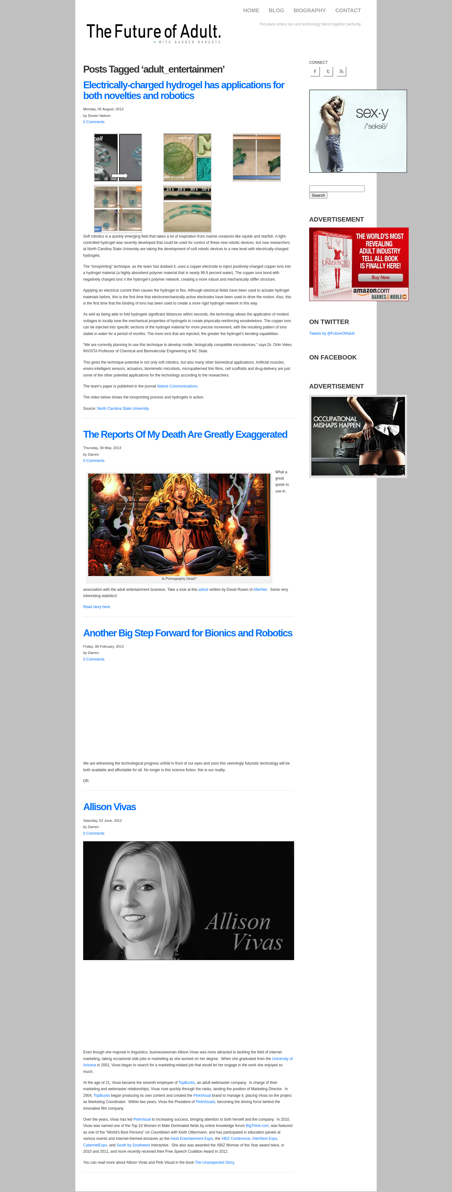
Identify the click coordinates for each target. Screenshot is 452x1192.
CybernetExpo (95, 1145)
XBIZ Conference (235, 1138)
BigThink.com (257, 1125)
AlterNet (260, 589)
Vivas (109, 806)
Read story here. (97, 607)
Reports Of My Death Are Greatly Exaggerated (185, 434)
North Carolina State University (123, 408)
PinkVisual (202, 1095)
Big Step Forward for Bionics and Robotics (187, 633)
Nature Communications (177, 386)
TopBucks (187, 1082)
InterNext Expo (264, 1138)
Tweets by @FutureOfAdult (331, 333)
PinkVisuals (205, 1102)
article (203, 589)
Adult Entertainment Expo (191, 1138)
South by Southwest (133, 1145)
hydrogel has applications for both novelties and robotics (183, 90)
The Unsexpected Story (214, 1162)
